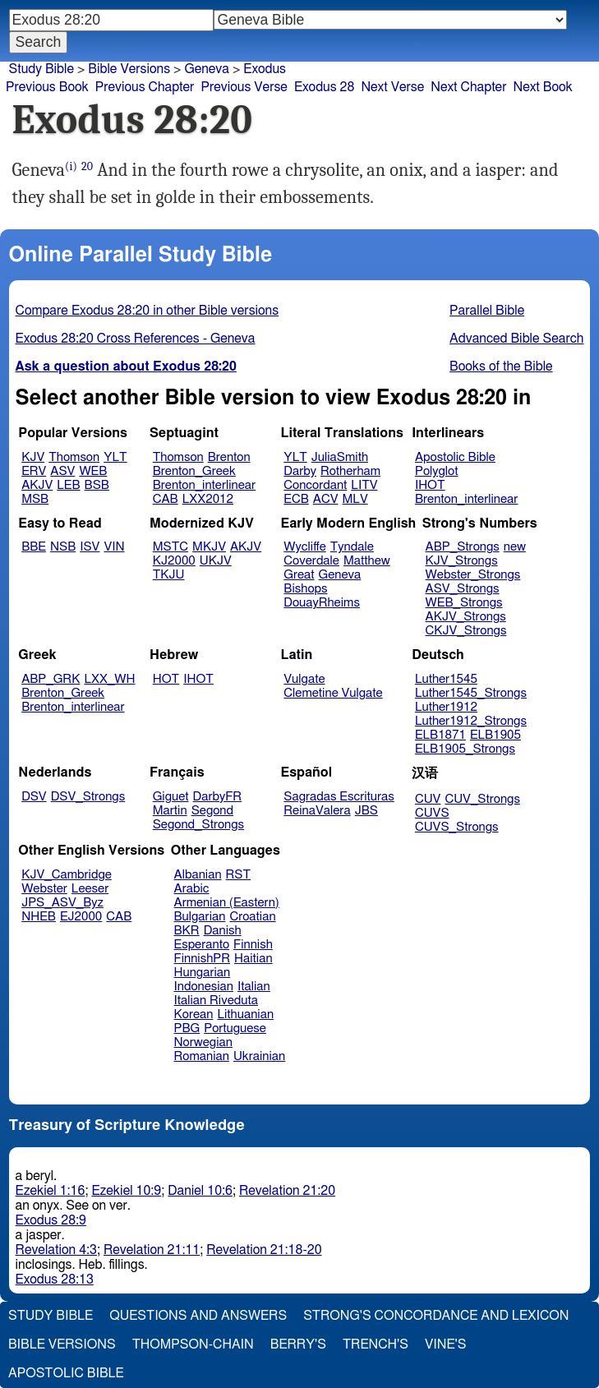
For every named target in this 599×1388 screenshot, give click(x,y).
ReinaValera (316, 811)
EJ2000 (81, 917)
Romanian (201, 1056)
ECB (295, 499)
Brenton (229, 457)
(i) (71, 166)
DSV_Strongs (88, 797)
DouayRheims (321, 603)
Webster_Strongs (473, 575)
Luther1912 (446, 707)
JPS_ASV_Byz (62, 903)
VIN (114, 547)
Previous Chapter (145, 87)
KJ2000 (174, 561)
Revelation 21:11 (152, 1250)
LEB (68, 485)
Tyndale (352, 547)
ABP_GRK (50, 679)
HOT (166, 679)
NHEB (38, 917)
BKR (187, 931)
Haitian (253, 958)
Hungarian (202, 972)
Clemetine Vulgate (332, 693)
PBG (187, 1028)
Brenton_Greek (194, 471)
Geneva (340, 575)
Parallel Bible (486, 310)
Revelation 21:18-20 (263, 1250)
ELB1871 (440, 735)
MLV (354, 499)
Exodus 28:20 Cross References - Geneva (136, 338)
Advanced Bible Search (516, 338)
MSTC (170, 547)
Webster (44, 889)
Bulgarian (200, 917)
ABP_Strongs (463, 547)
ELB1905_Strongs (465, 749)
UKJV (216, 561)
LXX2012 (207, 499)
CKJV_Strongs (466, 631)
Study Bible (41, 69)
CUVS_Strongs (457, 827)
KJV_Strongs (462, 561)
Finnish (253, 944)
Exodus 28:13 (55, 1279)
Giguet (171, 797)
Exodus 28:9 (51, 1220)
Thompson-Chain (193, 1344)
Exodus (264, 69)
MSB (34, 499)
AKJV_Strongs (466, 617)
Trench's (375, 1344)
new (515, 547)
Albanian (198, 875)
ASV (62, 471)
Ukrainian (259, 1056)
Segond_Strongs (198, 825)
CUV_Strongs (482, 799)
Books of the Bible (501, 366)
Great (298, 575)
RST (238, 875)
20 (87, 166)
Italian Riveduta (216, 1000)
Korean (194, 1014)
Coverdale (311, 561)
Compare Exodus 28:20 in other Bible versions (147, 310)
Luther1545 (446, 679)
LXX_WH (109, 679)
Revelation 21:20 (287, 1190)
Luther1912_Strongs (471, 721)
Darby (299, 471)
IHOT (430, 485)
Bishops (305, 589)
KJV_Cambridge (66, 875)
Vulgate (304, 679)
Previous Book (47, 87)
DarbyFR (217, 797)
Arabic (192, 889)
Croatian (252, 917)
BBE (33, 547)
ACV (326, 499)
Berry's (298, 1344)
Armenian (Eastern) (226, 903)
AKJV (37, 485)
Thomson (73, 457)
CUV (428, 799)
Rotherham (350, 471)
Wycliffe (304, 547)
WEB (93, 471)
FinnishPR (202, 958)
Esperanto (202, 944)
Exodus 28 (324, 87)
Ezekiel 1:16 (50, 1190)
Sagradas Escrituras (338, 797)
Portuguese (235, 1028)
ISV (89, 547)
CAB (165, 499)
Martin (170, 811)
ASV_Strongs (463, 589)
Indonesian (204, 986)
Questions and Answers (198, 1315)
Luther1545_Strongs (471, 693)
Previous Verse (243, 87)
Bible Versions (129, 69)
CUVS (432, 813)
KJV (32, 457)
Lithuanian (245, 1014)
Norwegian (203, 1042)
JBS (366, 811)
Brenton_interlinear (204, 485)
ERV (33, 471)
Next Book (542, 87)
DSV (34, 797)
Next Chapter (468, 87)
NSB (63, 547)
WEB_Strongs (464, 603)
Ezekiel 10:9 (126, 1190)
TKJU (169, 575)
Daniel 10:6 (200, 1190)
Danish (223, 931)
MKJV (209, 547)
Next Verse (392, 87)
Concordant (315, 485)
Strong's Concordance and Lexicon (436, 1315)
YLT (115, 457)
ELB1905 (495, 735)
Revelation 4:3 (56, 1250)
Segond (212, 811)
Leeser (89, 889)
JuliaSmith (339, 457)
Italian (253, 986)
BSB (97, 485)
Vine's (445, 1344)
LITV (364, 485)
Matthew (366, 561)
